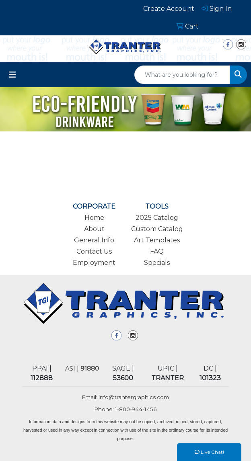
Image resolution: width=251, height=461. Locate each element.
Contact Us (94, 251)
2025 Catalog (157, 217)
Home (94, 217)
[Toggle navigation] (12, 74)
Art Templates (157, 240)
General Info (94, 240)
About (94, 229)
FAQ (157, 251)
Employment (94, 262)
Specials (157, 262)
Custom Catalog (157, 229)
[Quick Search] (182, 75)
